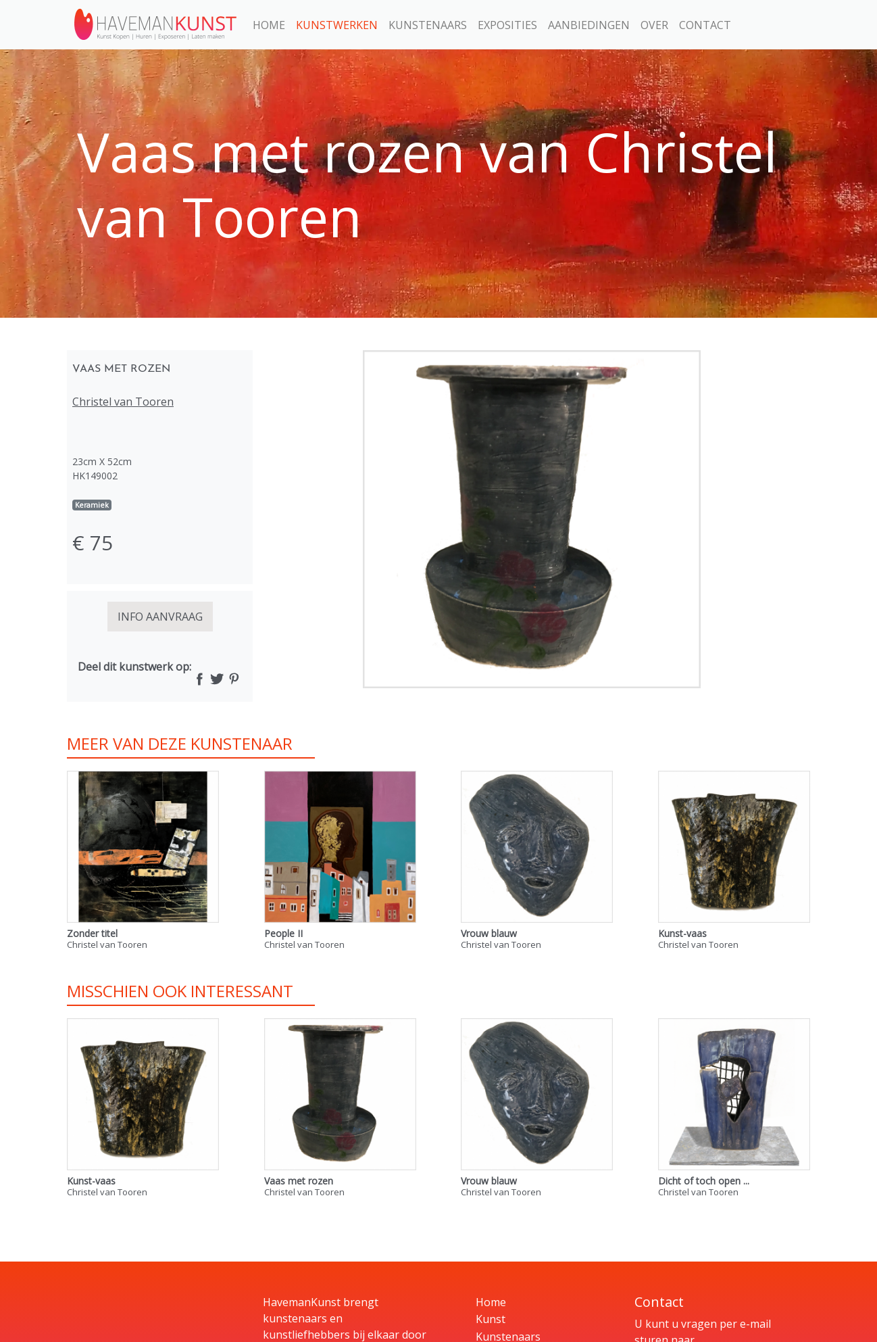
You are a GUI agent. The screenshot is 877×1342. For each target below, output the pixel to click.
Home (269, 25)
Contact (705, 25)
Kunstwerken (337, 25)
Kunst (490, 1319)
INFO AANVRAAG (160, 616)
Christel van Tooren (123, 401)
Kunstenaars (428, 25)
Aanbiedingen (589, 25)
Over (654, 25)
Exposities (507, 25)
